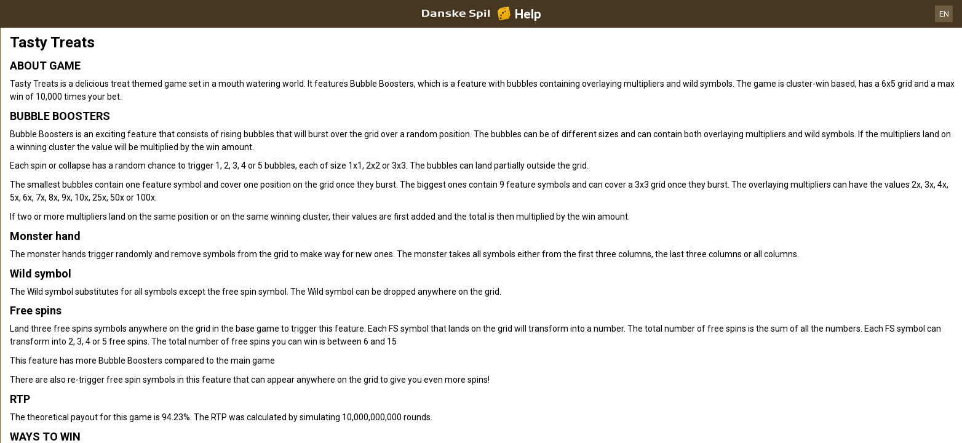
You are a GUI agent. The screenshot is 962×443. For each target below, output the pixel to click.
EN (944, 13)
